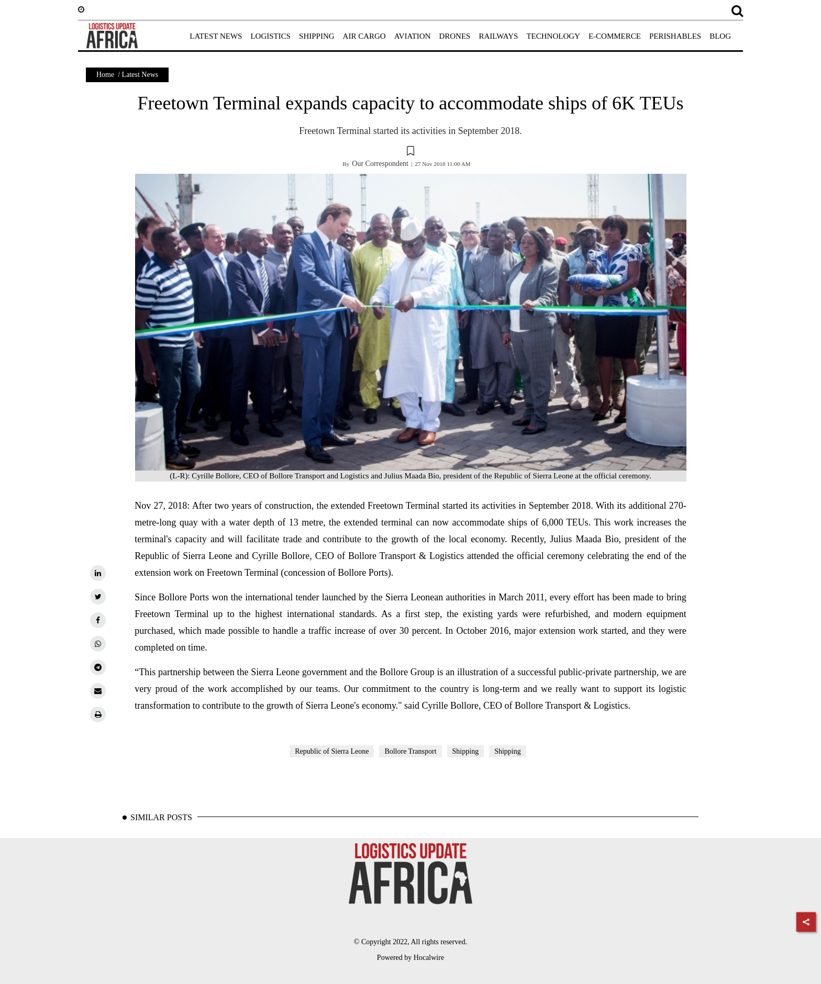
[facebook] (98, 620)
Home (105, 75)
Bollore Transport (410, 751)
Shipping (465, 751)
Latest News (140, 75)
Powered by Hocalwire (410, 957)
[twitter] (98, 597)
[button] (410, 152)
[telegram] (98, 667)
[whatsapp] (98, 644)
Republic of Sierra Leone (332, 751)
